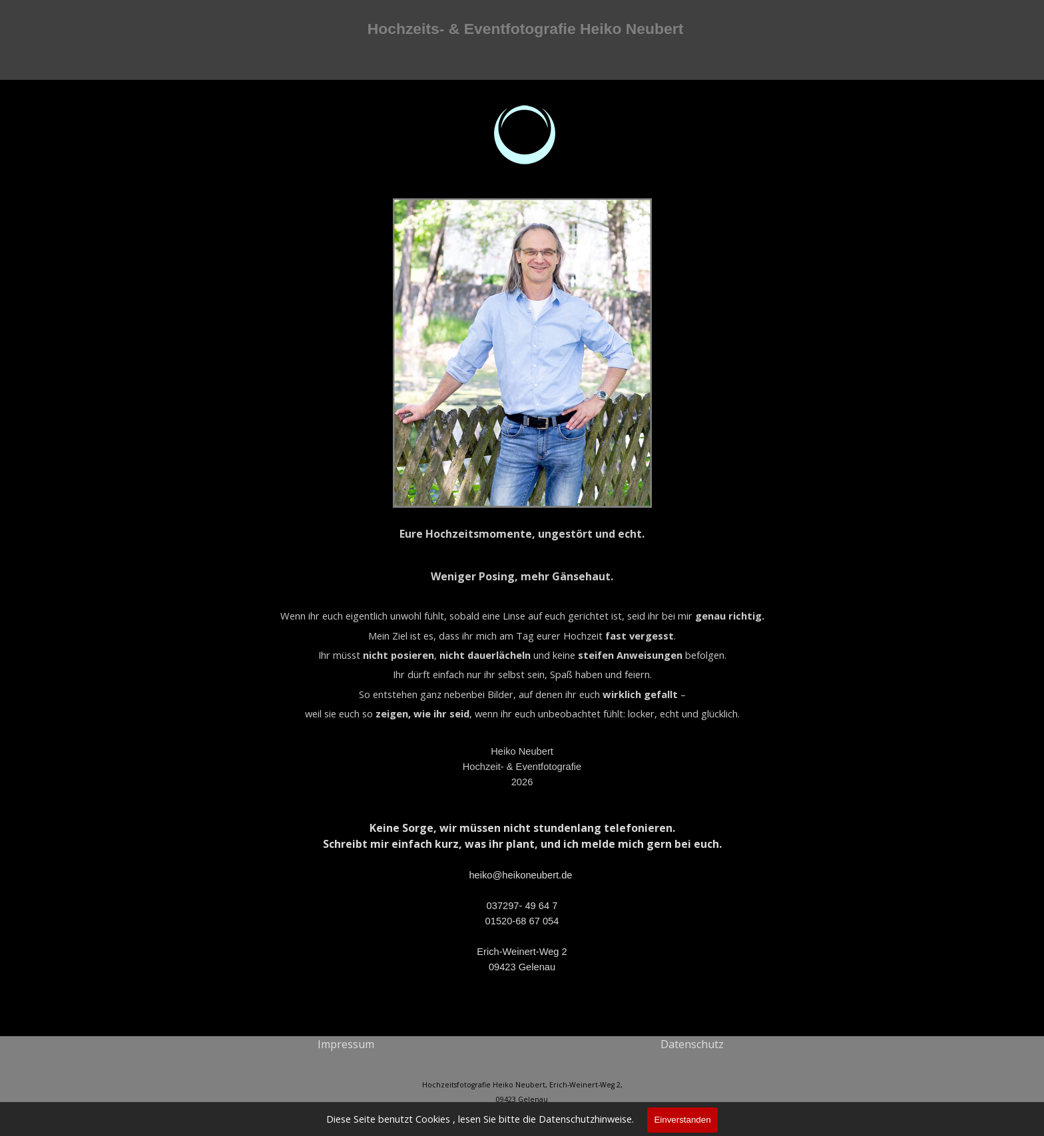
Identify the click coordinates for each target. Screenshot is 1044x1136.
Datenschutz (692, 1044)
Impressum (346, 1044)
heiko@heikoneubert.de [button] (520, 875)
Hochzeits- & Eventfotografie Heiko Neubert (526, 28)
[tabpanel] (522, 602)
